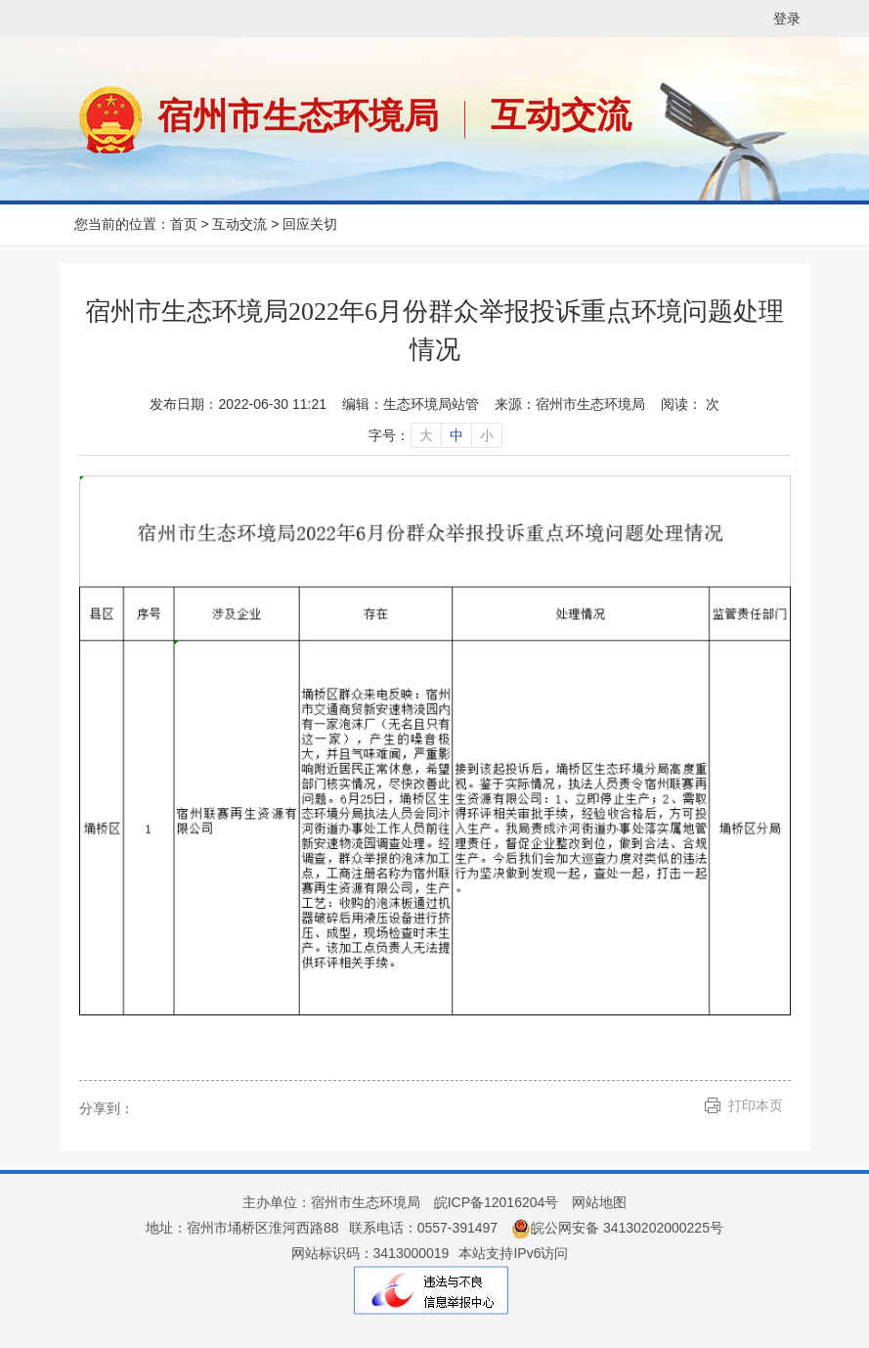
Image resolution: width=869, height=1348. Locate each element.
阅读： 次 (690, 404)
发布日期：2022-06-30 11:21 (238, 404)
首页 (183, 224)
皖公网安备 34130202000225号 (617, 1228)
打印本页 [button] (755, 1105)
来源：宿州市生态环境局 (570, 404)
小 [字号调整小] (487, 435)
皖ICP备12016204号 (496, 1202)
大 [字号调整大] (426, 435)
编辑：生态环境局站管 (410, 404)
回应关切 (309, 224)
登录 (787, 18)
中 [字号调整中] (456, 435)
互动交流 (561, 115)
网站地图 (599, 1202)
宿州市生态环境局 (298, 116)
